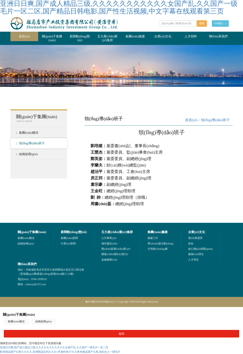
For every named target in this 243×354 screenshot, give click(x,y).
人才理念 (193, 259)
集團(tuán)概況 (27, 132)
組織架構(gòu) (27, 154)
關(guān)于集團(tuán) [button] (52, 38)
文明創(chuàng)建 (158, 248)
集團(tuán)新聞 (69, 238)
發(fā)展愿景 (195, 238)
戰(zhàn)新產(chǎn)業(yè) (115, 248)
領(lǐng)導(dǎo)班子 (30, 143)
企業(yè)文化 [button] (162, 36)
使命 (190, 243)
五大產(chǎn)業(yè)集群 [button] (107, 38)
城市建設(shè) (109, 243)
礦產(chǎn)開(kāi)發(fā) (114, 254)
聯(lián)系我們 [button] (218, 36)
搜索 (201, 23)
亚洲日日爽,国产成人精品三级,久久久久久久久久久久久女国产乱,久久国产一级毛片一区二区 (54, 347)
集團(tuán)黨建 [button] (135, 36)
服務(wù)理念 (196, 254)
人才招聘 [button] (191, 36)
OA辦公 (220, 23)
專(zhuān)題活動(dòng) (160, 243)
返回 (121, 333)
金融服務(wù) (109, 259)
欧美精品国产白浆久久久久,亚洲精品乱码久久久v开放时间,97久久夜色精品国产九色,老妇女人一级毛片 (60, 351)
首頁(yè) (28, 35)
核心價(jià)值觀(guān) (200, 248)
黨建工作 (153, 238)
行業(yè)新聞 (68, 243)
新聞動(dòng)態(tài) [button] (80, 38)
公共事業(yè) (108, 238)
